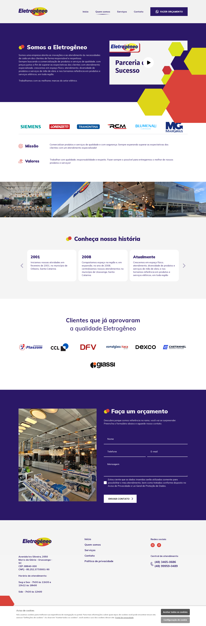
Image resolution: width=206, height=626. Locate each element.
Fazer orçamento (171, 11)
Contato (138, 11)
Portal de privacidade (124, 617)
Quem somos (102, 11)
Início (85, 11)
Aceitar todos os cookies (175, 612)
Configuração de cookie (175, 619)
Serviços (122, 11)
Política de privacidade (99, 561)
